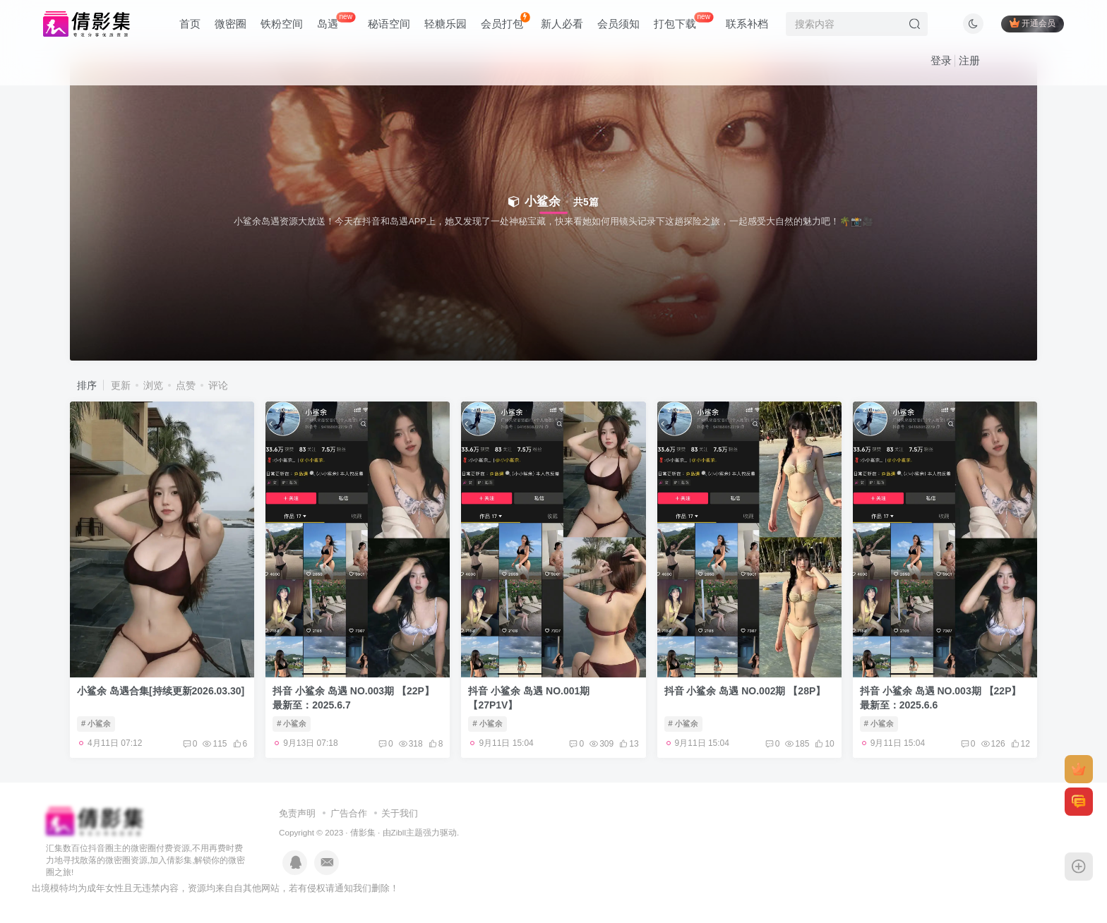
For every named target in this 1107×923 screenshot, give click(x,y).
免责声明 (297, 813)
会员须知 (618, 24)
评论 (218, 385)
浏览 (153, 385)
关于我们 (399, 813)
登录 (941, 60)
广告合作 (348, 813)
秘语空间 (389, 24)
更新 (121, 385)
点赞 (186, 385)
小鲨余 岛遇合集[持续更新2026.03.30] (160, 690)
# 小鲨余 (96, 723)
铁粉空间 (282, 24)
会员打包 (505, 21)
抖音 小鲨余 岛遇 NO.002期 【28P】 (745, 690)
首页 (190, 24)
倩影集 (363, 832)
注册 (969, 60)
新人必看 (562, 24)
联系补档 (747, 24)
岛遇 (336, 21)
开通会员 (1032, 23)
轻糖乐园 (445, 24)
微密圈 (230, 24)
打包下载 (683, 21)
